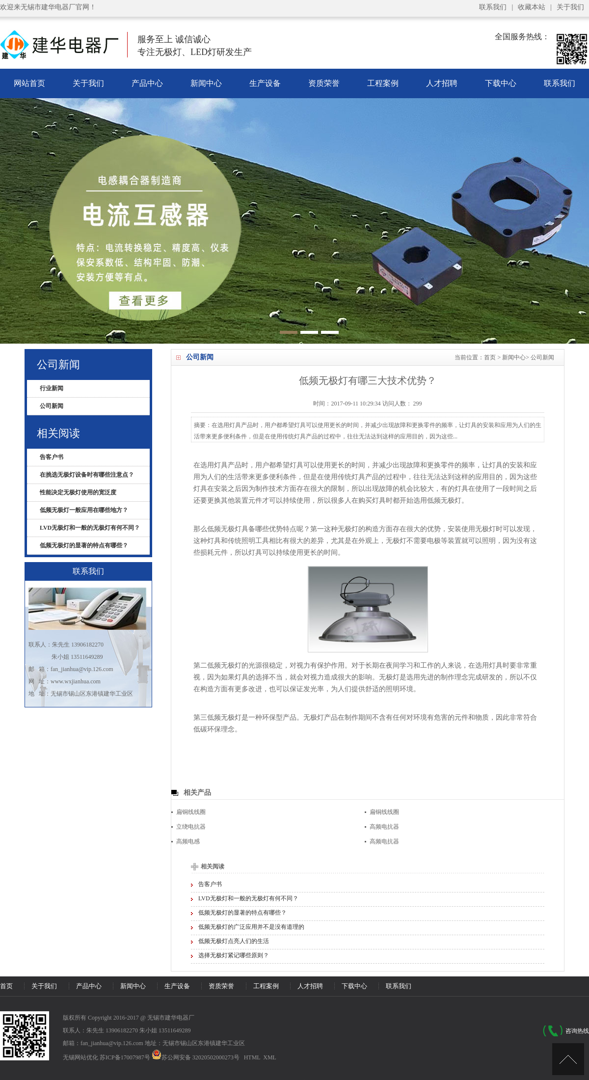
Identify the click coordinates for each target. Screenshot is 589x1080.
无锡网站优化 (80, 1057)
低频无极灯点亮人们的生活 (233, 941)
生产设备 (265, 83)
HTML (252, 1057)
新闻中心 (206, 83)
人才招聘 (441, 83)
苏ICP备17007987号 (125, 1057)
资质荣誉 (324, 83)
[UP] (568, 1059)
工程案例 (383, 83)
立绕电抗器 (191, 826)
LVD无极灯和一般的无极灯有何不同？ (248, 898)
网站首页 (29, 83)
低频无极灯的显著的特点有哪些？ (242, 912)
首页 (490, 357)
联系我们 (493, 7)
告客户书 (210, 884)
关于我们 (570, 7)
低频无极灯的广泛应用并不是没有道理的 (251, 926)
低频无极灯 (224, 529)
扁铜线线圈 (191, 812)
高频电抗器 (384, 826)
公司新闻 (542, 357)
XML (269, 1057)
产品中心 (147, 83)
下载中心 (500, 83)
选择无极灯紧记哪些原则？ (233, 955)
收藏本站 (531, 7)
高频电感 (188, 841)
